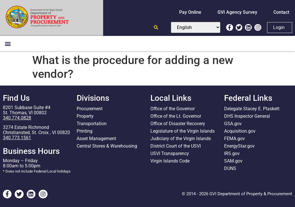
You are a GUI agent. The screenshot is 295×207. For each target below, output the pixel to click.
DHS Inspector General (247, 116)
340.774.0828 (17, 118)
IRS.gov (232, 153)
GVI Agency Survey (237, 12)
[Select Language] (195, 27)
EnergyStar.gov (239, 146)
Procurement (90, 108)
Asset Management (96, 138)
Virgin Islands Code (170, 161)
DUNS (230, 168)
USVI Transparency (169, 153)
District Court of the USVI (175, 146)
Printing (84, 131)
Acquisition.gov (240, 131)
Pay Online (190, 12)
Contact (281, 12)
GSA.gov (233, 123)
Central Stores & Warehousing (107, 146)
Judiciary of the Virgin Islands (180, 138)
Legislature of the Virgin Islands (182, 131)
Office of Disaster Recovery (177, 123)
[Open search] (156, 27)
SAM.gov (233, 161)
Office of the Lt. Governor (175, 116)
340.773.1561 (17, 137)
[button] (7, 43)
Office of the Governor (172, 108)
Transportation (92, 123)
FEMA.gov (234, 138)
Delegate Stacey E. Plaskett (251, 108)
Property (85, 116)
